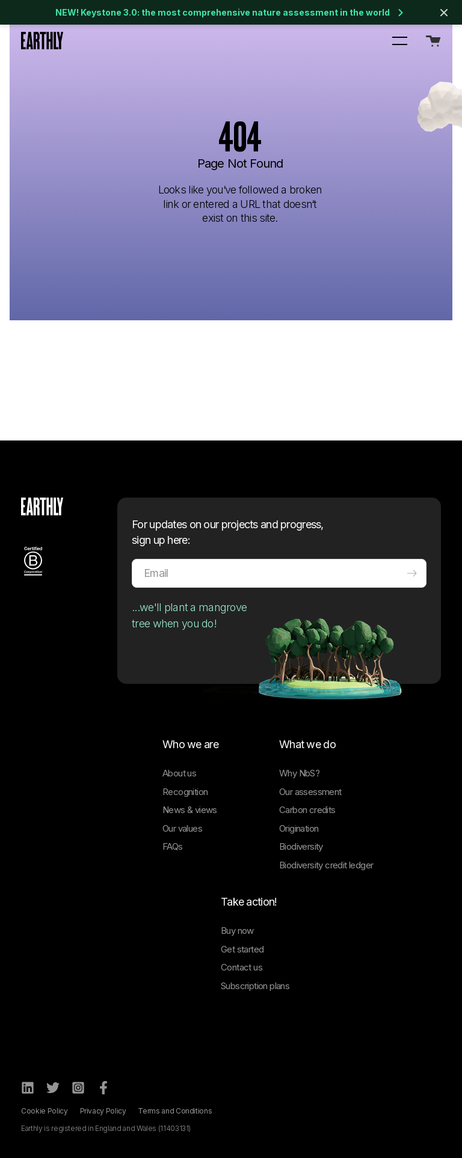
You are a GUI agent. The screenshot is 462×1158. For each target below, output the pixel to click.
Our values (182, 828)
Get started (242, 949)
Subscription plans (255, 986)
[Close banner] (444, 12)
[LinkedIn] (27, 1087)
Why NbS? (299, 773)
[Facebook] (103, 1087)
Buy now (237, 930)
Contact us (241, 967)
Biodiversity (301, 846)
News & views (189, 809)
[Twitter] (53, 1087)
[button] (399, 40)
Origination (298, 828)
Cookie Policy (44, 1110)
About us (179, 773)
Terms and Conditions (175, 1110)
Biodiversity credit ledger (326, 865)
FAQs (172, 846)
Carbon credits (307, 809)
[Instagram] (78, 1087)
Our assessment (310, 791)
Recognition (185, 791)
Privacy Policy (103, 1110)
